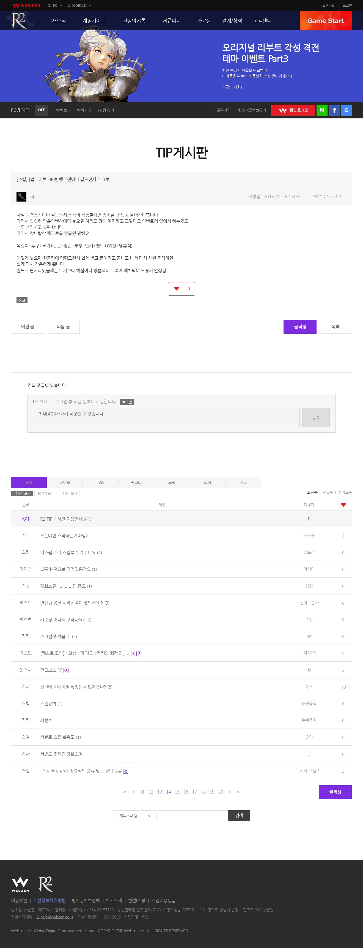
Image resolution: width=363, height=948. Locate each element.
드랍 (171, 482)
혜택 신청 (84, 110)
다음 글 (63, 326)
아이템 (64, 482)
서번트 (46, 720)
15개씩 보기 (22, 493)
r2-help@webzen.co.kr (54, 917)
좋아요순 (345, 492)
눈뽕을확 (309, 703)
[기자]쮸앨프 (309, 770)
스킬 (207, 482)
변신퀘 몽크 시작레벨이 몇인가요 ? (74, 602)
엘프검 (309, 552)
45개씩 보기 (69, 493)
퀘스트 (136, 482)
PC (55, 5)
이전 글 (27, 326)
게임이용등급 (163, 900)
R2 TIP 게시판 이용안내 (65, 518)
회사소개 (114, 900)
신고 (22, 300)
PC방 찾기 (106, 110)
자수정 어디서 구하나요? (65, 619)
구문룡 (309, 535)
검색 (239, 815)
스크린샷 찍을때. (58, 636)
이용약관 (19, 900)
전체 (28, 482)
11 (142, 792)
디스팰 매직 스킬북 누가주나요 (71, 552)
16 (185, 792)
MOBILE (79, 5)
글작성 (300, 326)
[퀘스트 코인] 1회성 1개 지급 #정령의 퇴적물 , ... (91, 653)
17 (194, 792)
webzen (26, 5)
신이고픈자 (309, 602)
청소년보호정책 (86, 900)
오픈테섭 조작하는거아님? (64, 535)
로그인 (347, 5)
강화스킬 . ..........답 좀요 (66, 586)
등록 (316, 417)
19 (212, 792)
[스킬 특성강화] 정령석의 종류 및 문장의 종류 (84, 770)
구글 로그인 (346, 110)
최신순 (312, 492)
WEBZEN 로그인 (293, 110)
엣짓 (309, 585)
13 (159, 792)
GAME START (326, 20)
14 (168, 792)
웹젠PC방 (136, 900)
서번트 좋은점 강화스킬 (61, 754)
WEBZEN (20, 884)
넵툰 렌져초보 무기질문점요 (68, 569)
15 (177, 792)
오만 (309, 737)
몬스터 (100, 482)
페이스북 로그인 (334, 110)
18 (203, 792)
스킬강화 (51, 703)
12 (150, 792)
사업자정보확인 (136, 917)
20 (220, 792)
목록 (335, 326)
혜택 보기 (63, 110)
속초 (309, 686)
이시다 (309, 569)
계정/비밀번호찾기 (251, 110)
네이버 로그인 (322, 110)
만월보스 (54, 670)
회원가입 (329, 5)
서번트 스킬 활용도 (60, 737)
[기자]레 (309, 653)
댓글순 (328, 492)
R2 (19, 20)
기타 (243, 482)
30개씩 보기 (45, 493)
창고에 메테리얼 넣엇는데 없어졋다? (76, 686)
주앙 (309, 619)
